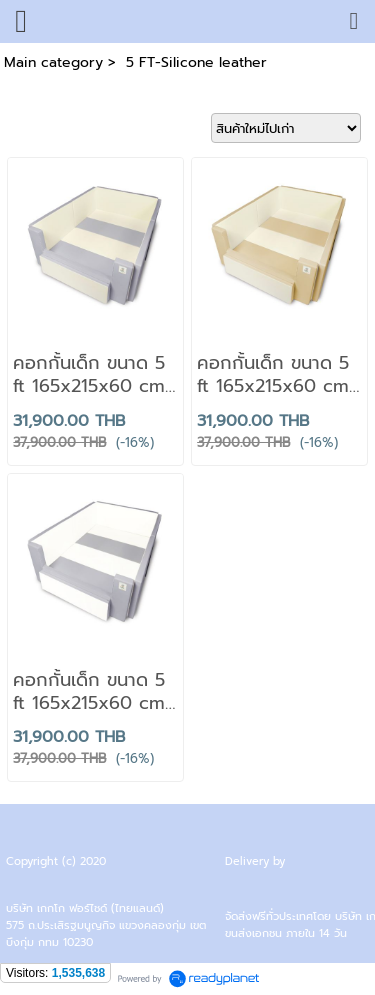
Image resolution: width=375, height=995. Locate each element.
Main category (53, 62)
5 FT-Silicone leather (194, 62)
